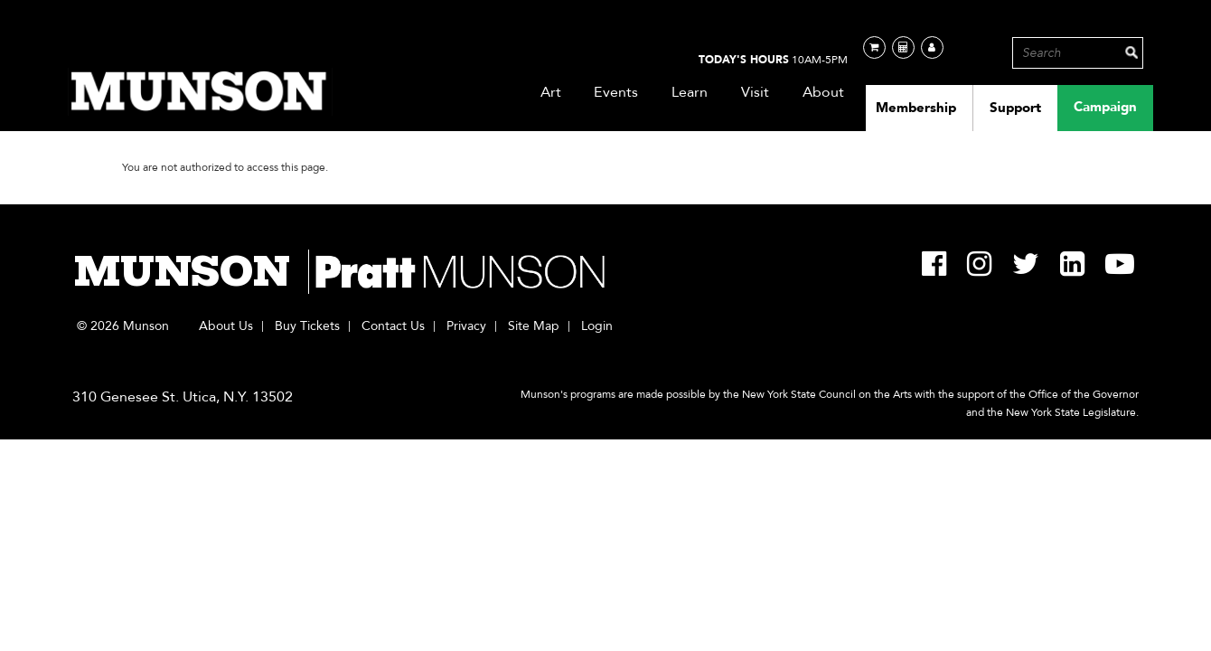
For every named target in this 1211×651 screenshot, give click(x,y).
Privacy (466, 326)
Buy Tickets (307, 326)
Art (551, 92)
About (824, 92)
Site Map (533, 326)
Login (597, 326)
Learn (690, 92)
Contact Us (393, 326)
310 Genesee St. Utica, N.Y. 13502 (182, 397)
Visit (755, 92)
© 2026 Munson (123, 326)
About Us (226, 326)
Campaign (1105, 107)
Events (616, 92)
